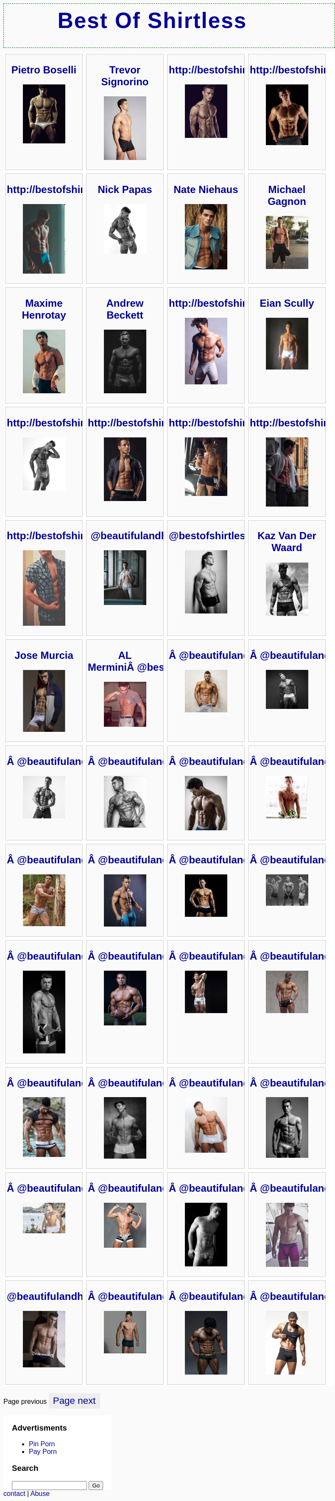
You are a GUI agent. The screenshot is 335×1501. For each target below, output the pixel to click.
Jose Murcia (43, 655)
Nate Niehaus (205, 189)
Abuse (40, 1493)
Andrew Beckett (124, 309)
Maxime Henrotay (44, 309)
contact (14, 1493)
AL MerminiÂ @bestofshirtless (153, 661)
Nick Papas (125, 189)
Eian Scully (287, 303)
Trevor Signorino (125, 75)
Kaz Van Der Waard (286, 541)
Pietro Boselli (43, 70)
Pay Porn (43, 1451)
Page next (74, 1400)
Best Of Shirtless (152, 20)
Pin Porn (42, 1444)
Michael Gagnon (287, 195)
